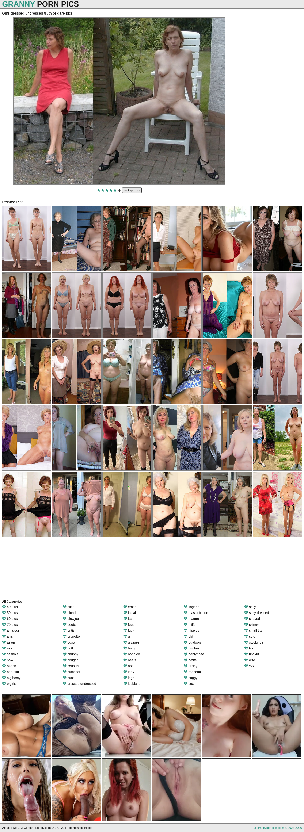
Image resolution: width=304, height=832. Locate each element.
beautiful (11, 672)
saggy (190, 678)
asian (8, 642)
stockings (253, 642)
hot (128, 666)
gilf (127, 636)
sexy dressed (256, 613)
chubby (70, 654)
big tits (9, 684)
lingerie (191, 607)
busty (69, 642)
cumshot (71, 672)
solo (249, 636)
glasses (131, 642)
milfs (189, 624)
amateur (10, 630)
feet (128, 624)
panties (191, 648)
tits (248, 648)
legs (128, 678)
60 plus (10, 619)
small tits (253, 630)
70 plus (10, 624)
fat (127, 619)
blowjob (71, 619)
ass (7, 648)
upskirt (251, 654)
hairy (129, 648)
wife (249, 660)
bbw (7, 660)
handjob (131, 654)
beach (9, 666)
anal (7, 636)
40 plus (10, 607)
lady (128, 672)
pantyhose (194, 654)
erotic (129, 607)
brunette (71, 636)
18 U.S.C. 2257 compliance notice (70, 827)
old (188, 636)
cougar (70, 660)
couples (71, 666)
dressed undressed (79, 684)
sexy (250, 607)
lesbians (131, 684)
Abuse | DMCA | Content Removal (24, 827)
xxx (249, 666)
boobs (70, 624)
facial (129, 613)
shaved (252, 619)
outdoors (193, 642)
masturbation (196, 613)
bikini (69, 607)
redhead (192, 672)
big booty (11, 678)
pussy (190, 666)
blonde (70, 613)
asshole (10, 654)
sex (189, 684)
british (69, 630)
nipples (191, 630)
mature (191, 619)
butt (68, 648)
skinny (251, 624)
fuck (128, 630)
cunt (68, 678)
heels (129, 660)
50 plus (10, 613)
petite (190, 660)
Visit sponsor (132, 190)
